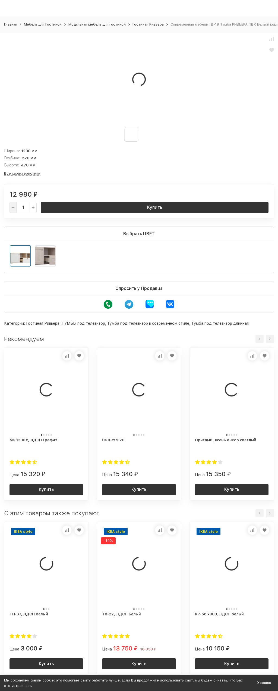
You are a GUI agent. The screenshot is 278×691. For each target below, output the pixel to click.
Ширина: (12, 151)
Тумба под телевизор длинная (220, 323)
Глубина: (12, 158)
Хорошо (264, 683)
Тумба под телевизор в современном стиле (148, 323)
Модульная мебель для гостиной (97, 24)
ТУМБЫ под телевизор (83, 323)
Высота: (11, 165)
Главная (10, 24)
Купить (154, 207)
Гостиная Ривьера (148, 24)
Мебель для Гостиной (43, 24)
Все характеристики (22, 173)
